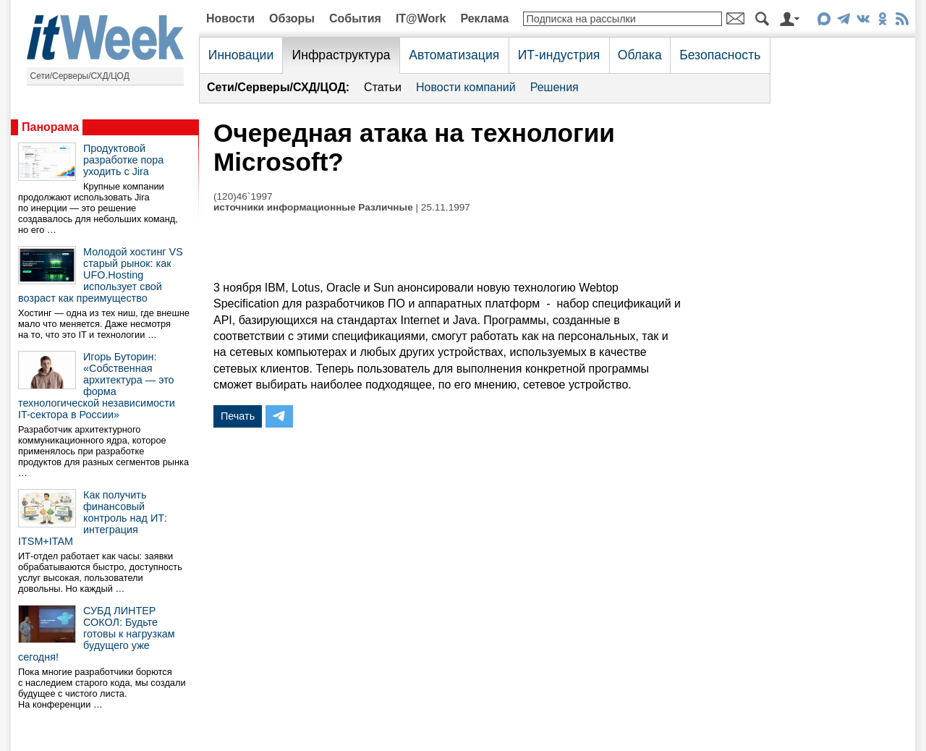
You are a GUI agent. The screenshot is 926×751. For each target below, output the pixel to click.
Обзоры (292, 18)
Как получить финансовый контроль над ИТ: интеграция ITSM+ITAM (92, 518)
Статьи (383, 87)
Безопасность (719, 55)
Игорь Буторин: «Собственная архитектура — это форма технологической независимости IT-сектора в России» (96, 385)
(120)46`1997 (243, 196)
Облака (640, 55)
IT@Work (421, 18)
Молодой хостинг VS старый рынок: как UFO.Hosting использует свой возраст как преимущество (100, 275)
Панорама (50, 127)
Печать (238, 416)
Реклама (484, 18)
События (355, 18)
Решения (554, 87)
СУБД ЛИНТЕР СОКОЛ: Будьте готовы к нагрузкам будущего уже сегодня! (96, 634)
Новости (230, 18)
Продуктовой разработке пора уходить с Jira (123, 160)
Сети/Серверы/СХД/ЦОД (79, 76)
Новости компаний (466, 87)
